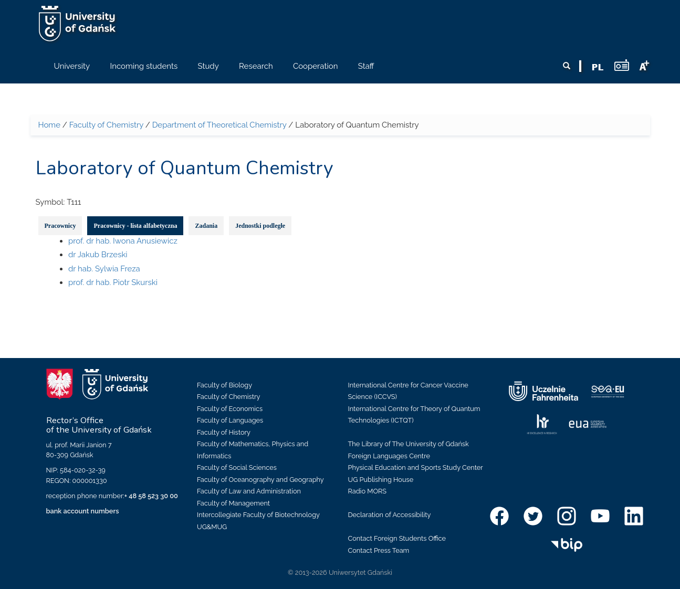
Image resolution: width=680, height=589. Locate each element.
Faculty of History (223, 432)
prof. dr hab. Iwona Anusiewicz (122, 241)
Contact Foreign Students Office (397, 538)
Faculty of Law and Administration (249, 491)
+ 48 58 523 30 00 (151, 496)
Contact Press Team (379, 550)
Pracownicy (60, 225)
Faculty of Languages (230, 420)
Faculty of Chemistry (106, 125)
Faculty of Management (233, 503)
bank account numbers (82, 511)
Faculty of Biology (224, 385)
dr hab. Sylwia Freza (104, 269)
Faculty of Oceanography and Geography (260, 479)
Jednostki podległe (260, 225)
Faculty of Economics (230, 409)
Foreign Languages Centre (389, 456)
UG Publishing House (381, 479)
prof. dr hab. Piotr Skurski (113, 282)
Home (49, 125)
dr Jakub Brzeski (98, 254)
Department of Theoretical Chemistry (219, 125)
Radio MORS (367, 491)
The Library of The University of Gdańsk (408, 444)
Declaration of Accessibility (389, 515)
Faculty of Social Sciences (237, 467)
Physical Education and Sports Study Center (415, 467)
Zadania (206, 225)
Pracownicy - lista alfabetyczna (135, 225)
